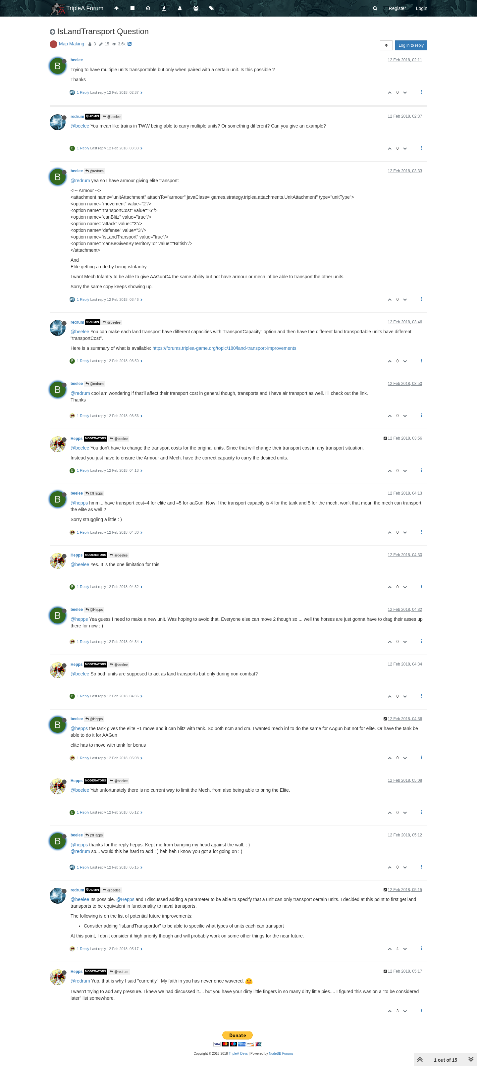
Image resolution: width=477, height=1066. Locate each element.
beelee (77, 60)
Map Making (71, 43)
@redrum (94, 171)
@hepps (79, 503)
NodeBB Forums (281, 1053)
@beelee (112, 117)
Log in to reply (411, 45)
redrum (77, 116)
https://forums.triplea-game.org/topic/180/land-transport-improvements (224, 348)
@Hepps (94, 493)
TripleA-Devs (238, 1053)
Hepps (76, 438)
